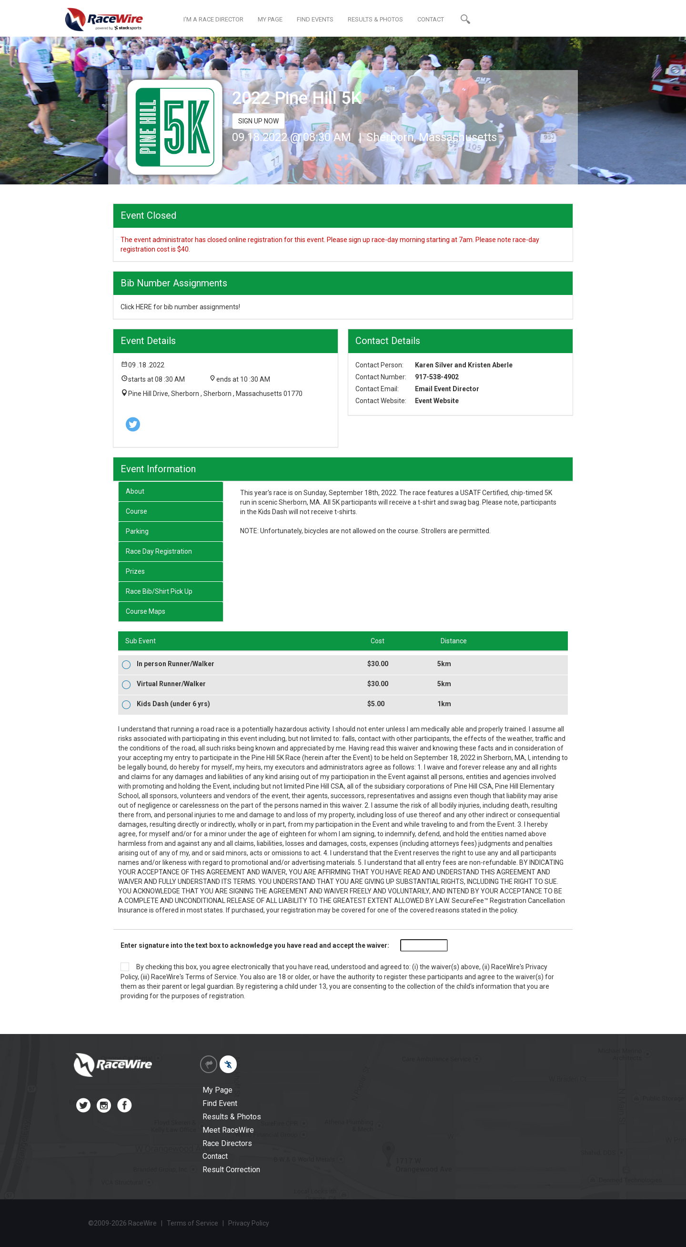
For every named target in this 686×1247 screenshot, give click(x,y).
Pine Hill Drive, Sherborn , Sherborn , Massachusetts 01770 (215, 393)
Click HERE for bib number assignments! (180, 307)
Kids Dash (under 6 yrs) (173, 704)
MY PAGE (270, 19)
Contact (215, 1156)
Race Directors (227, 1143)
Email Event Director (447, 389)
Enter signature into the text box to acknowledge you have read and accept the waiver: (255, 945)
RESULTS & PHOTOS (375, 19)
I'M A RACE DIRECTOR (213, 19)
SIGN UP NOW (258, 121)
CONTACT (430, 19)
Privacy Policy (248, 1223)
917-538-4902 (437, 377)
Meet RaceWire (228, 1130)
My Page (217, 1090)
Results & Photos (231, 1116)
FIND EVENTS (315, 19)
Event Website (437, 401)
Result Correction (231, 1169)
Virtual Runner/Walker (171, 684)
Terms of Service (211, 977)
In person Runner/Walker (175, 664)
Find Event (219, 1103)
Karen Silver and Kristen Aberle (464, 365)
